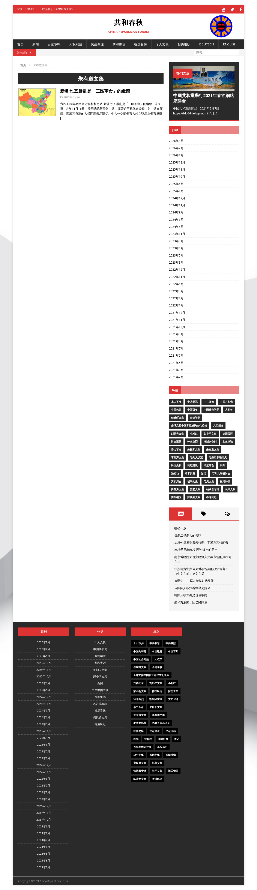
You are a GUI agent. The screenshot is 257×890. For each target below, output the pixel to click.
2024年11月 (177, 205)
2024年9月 (176, 212)
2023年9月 (176, 240)
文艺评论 (227, 441)
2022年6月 (176, 283)
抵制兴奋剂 (210, 441)
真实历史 (176, 481)
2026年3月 (176, 140)
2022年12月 (177, 269)
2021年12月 (177, 312)
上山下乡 (176, 401)
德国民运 (227, 433)
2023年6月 (176, 247)
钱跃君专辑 (212, 489)
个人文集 (162, 43)
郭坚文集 (195, 489)
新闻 (35, 43)
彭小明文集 (210, 433)
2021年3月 (176, 369)
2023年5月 (176, 255)
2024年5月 (176, 226)
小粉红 (194, 433)
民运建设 (192, 465)
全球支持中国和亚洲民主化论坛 (189, 425)
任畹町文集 (177, 417)
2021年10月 (177, 326)
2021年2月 (176, 376)
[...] (215, 113)
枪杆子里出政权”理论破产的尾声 (195, 549)
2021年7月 (176, 348)
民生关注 (97, 43)
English (230, 43)
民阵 (222, 465)
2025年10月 (177, 176)
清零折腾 (190, 473)
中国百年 (192, 409)
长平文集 (230, 489)
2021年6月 (176, 355)
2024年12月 (177, 197)
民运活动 (209, 465)
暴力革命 (176, 449)
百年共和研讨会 (221, 473)
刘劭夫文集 (177, 433)
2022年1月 (176, 305)
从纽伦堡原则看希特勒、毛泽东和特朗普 (201, 542)
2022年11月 (177, 276)
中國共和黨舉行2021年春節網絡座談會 (203, 98)
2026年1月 (176, 154)
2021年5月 (176, 362)
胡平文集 (192, 481)
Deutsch (206, 43)
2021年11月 (177, 319)
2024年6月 (176, 219)
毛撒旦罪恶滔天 (218, 457)
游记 (203, 473)
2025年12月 (177, 162)
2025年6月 (176, 183)
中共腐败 (209, 401)
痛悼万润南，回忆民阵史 (190, 602)
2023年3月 (176, 262)
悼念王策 (176, 441)
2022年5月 (176, 290)
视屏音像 (140, 43)
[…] (62, 118)
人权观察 (75, 43)
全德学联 (195, 417)
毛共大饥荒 (196, 457)
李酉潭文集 (177, 457)
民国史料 (176, 465)
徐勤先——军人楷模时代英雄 (194, 580)
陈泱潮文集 (193, 496)
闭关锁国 (176, 496)
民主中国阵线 (100, 689)
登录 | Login (25, 9)
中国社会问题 (211, 409)
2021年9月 (176, 333)
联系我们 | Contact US (57, 9)
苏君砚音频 (100, 703)
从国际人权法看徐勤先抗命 (192, 587)
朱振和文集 (193, 449)
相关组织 (183, 43)
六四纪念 (218, 425)
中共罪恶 (192, 401)
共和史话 (119, 43)
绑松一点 (180, 527)
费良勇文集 (177, 489)
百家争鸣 (54, 43)
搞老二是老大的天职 (187, 535)
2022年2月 (176, 298)
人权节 (229, 409)
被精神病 (225, 481)
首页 (20, 43)
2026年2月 (176, 147)
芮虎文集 (209, 481)
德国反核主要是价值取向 (190, 594)
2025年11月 (177, 169)
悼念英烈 (192, 441)
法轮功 (175, 473)
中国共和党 (226, 401)
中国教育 (176, 409)
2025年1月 (176, 190)
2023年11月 (177, 233)
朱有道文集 (212, 449)
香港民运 (211, 496)
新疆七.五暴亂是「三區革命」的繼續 (95, 90)
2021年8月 (176, 340)
